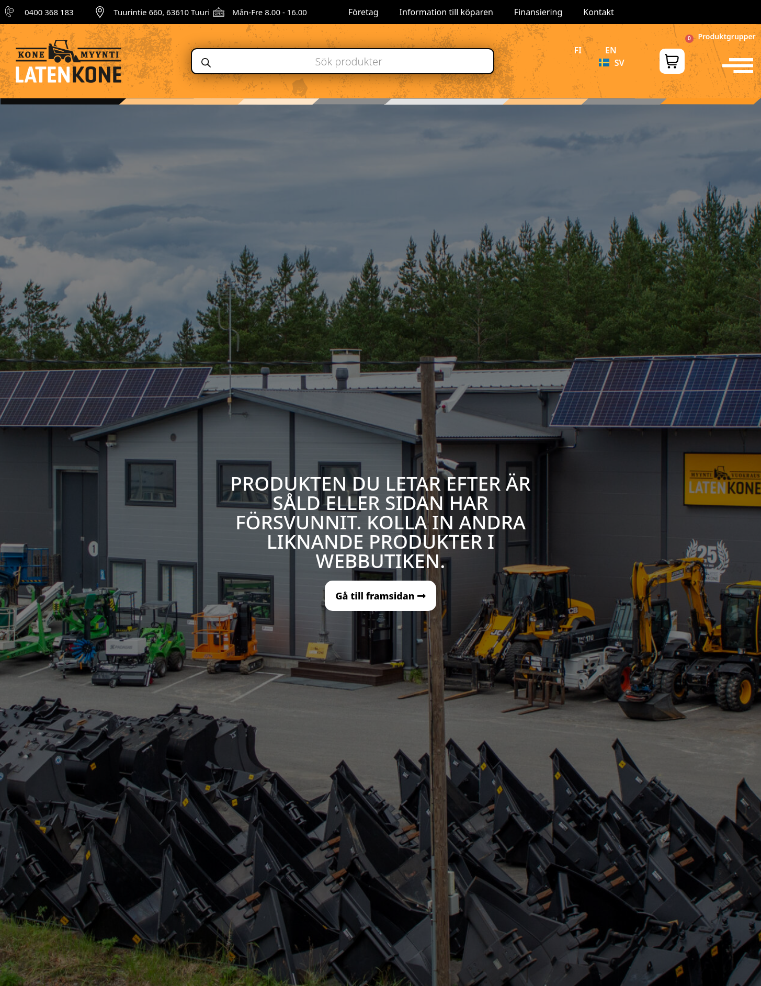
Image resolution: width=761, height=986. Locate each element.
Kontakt (598, 12)
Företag (363, 12)
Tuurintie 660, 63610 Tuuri (161, 12)
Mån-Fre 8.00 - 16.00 (269, 12)
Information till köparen (446, 12)
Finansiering (538, 12)
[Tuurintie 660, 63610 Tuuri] (100, 12)
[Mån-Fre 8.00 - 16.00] (218, 12)
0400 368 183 (49, 12)
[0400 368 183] (11, 12)
